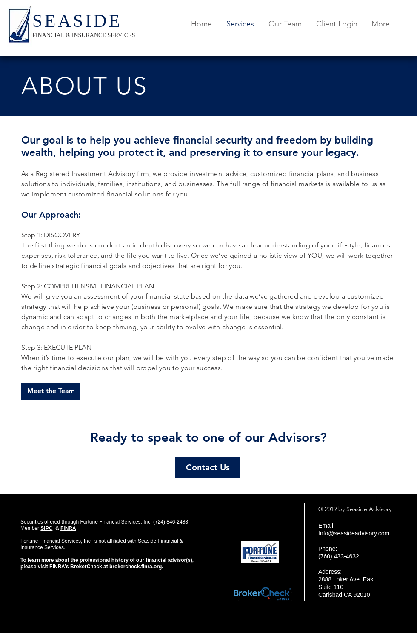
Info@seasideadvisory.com (353, 533)
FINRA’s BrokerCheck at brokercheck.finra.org (105, 567)
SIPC (46, 528)
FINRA (68, 528)
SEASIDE (77, 21)
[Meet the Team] (50, 391)
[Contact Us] (207, 467)
